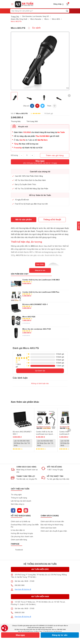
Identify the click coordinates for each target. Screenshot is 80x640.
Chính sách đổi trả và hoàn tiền (52, 521)
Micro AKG (56, 19)
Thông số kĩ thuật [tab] (52, 219)
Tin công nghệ (16, 495)
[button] (69, 95)
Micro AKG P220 (28, 317)
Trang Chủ (15, 17)
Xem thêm (40, 264)
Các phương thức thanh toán (22, 536)
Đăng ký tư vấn (59, 635)
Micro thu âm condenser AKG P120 (36, 329)
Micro (46, 19)
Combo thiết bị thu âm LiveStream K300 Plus (40, 292)
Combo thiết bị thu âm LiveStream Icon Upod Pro (44, 433)
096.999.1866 (19, 585)
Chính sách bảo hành (48, 528)
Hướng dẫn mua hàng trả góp (22, 533)
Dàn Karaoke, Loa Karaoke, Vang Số (35, 16)
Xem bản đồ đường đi (23, 589)
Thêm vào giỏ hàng (55, 155)
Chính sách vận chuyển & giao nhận (54, 531)
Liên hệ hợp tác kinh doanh (21, 501)
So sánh (34, 27)
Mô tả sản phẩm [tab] (24, 219)
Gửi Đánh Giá (40, 371)
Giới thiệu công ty (17, 504)
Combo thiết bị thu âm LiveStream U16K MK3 (41, 280)
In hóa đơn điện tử (18, 530)
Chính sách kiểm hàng (19, 540)
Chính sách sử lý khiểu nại (20, 521)
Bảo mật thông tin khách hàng (52, 525)
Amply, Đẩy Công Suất (19, 19)
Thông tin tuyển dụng (19, 498)
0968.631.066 (19, 612)
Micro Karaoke (35, 19)
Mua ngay (20, 635)
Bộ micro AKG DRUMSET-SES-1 (35, 304)
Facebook (19, 550)
